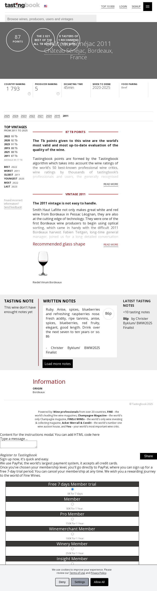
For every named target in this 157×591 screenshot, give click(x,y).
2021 (40, 116)
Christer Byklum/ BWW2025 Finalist (137, 323)
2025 (7, 116)
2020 (49, 116)
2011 (65, 116)
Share (148, 457)
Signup (136, 6)
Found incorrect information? (13, 203)
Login (123, 6)
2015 (57, 116)
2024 (15, 116)
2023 (24, 116)
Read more (111, 184)
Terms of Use (77, 573)
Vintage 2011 (75, 194)
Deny (62, 582)
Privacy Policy (98, 573)
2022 (32, 116)
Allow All (99, 582)
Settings (80, 582)
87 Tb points (75, 132)
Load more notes (58, 363)
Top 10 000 (107, 6)
